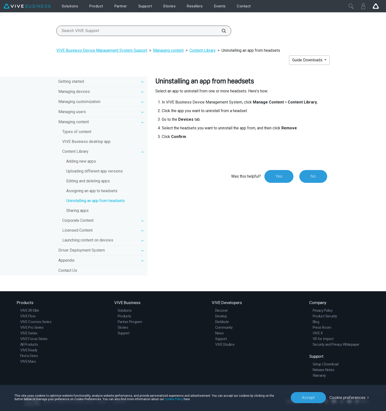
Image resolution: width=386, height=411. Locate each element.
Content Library (203, 50)
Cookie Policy (174, 399)
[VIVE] (27, 6)
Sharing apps (77, 210)
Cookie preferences (347, 397)
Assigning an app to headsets (91, 190)
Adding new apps (81, 161)
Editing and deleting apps (88, 181)
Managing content (168, 50)
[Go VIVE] (376, 6)
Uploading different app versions (94, 171)
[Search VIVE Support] (221, 31)
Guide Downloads (307, 60)
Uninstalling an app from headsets (95, 200)
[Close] (351, 6)
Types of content (76, 131)
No (313, 176)
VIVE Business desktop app (86, 141)
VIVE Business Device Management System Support (101, 50)
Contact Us (67, 270)
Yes (278, 176)
